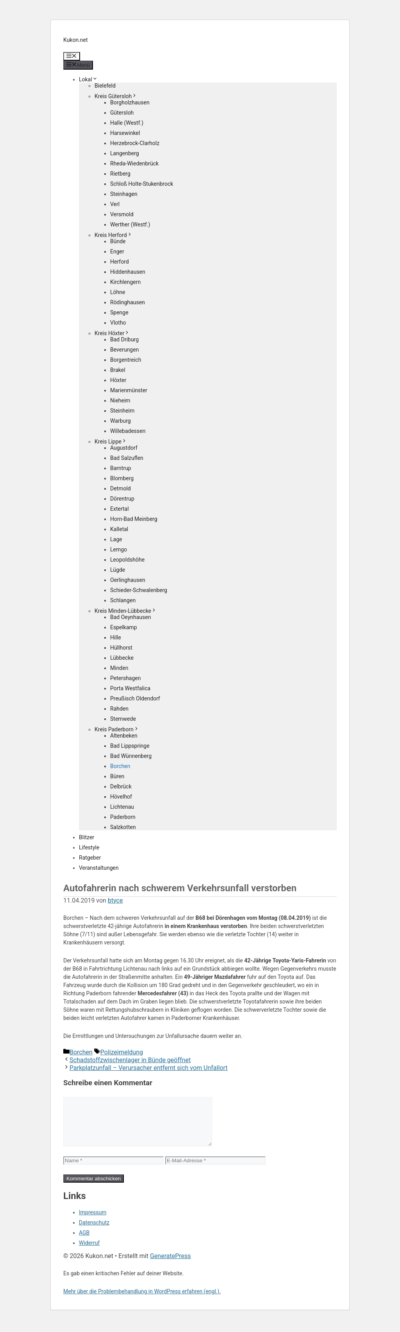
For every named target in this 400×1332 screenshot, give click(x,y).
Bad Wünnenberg (131, 756)
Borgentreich (125, 360)
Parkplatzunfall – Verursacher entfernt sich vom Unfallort (149, 1068)
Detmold (120, 488)
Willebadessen (127, 431)
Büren (117, 776)
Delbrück (121, 786)
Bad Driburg (124, 339)
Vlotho (118, 323)
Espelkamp (123, 627)
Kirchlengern (125, 282)
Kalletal (119, 529)
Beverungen (124, 349)
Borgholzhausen (130, 102)
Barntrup (120, 468)
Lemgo (118, 549)
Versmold (122, 214)
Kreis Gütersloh (116, 96)
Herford (119, 262)
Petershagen (125, 678)
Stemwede (123, 719)
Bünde (118, 241)
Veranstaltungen (99, 868)
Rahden (119, 708)
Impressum (92, 1222)
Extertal (119, 509)
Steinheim (122, 410)
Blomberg (122, 478)
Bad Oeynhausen (130, 617)
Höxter (118, 380)
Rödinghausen (127, 302)
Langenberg (124, 153)
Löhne (117, 292)
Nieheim (120, 400)
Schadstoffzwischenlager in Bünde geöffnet (130, 1060)
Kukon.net (75, 40)
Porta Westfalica (130, 688)
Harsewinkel (125, 133)
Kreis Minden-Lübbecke (126, 611)
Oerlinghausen (127, 580)
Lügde (117, 570)
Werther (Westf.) (130, 224)
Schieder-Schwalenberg (138, 590)
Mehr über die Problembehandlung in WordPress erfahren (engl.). (142, 1301)
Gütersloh (122, 113)
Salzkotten (123, 827)
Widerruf (89, 1252)
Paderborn (123, 817)
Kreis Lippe (111, 441)
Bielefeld (105, 86)
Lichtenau (122, 807)
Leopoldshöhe (127, 559)
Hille (115, 637)
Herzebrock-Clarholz (134, 143)
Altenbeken (124, 735)
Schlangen (123, 600)
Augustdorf (124, 448)
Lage (116, 539)
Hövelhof (121, 796)
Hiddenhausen (127, 272)
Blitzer (86, 837)
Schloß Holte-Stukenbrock (141, 184)
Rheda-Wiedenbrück (134, 163)
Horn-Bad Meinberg (133, 519)
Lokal (88, 79)
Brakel (117, 370)
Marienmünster (128, 390)
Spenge (119, 312)
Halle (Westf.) (126, 123)
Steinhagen (124, 194)
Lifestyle (89, 847)
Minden (119, 668)
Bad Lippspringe (130, 746)
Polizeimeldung (121, 1052)
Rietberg (120, 174)
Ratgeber (90, 857)
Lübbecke (122, 658)
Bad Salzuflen (126, 458)
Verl (115, 204)
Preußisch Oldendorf (135, 698)
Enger (117, 251)
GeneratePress (170, 1265)
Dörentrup (122, 498)
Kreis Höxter (112, 333)
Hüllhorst (121, 647)
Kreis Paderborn (117, 729)
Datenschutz (94, 1232)
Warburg (120, 421)
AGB (84, 1242)
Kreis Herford (113, 235)
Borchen (120, 766)
